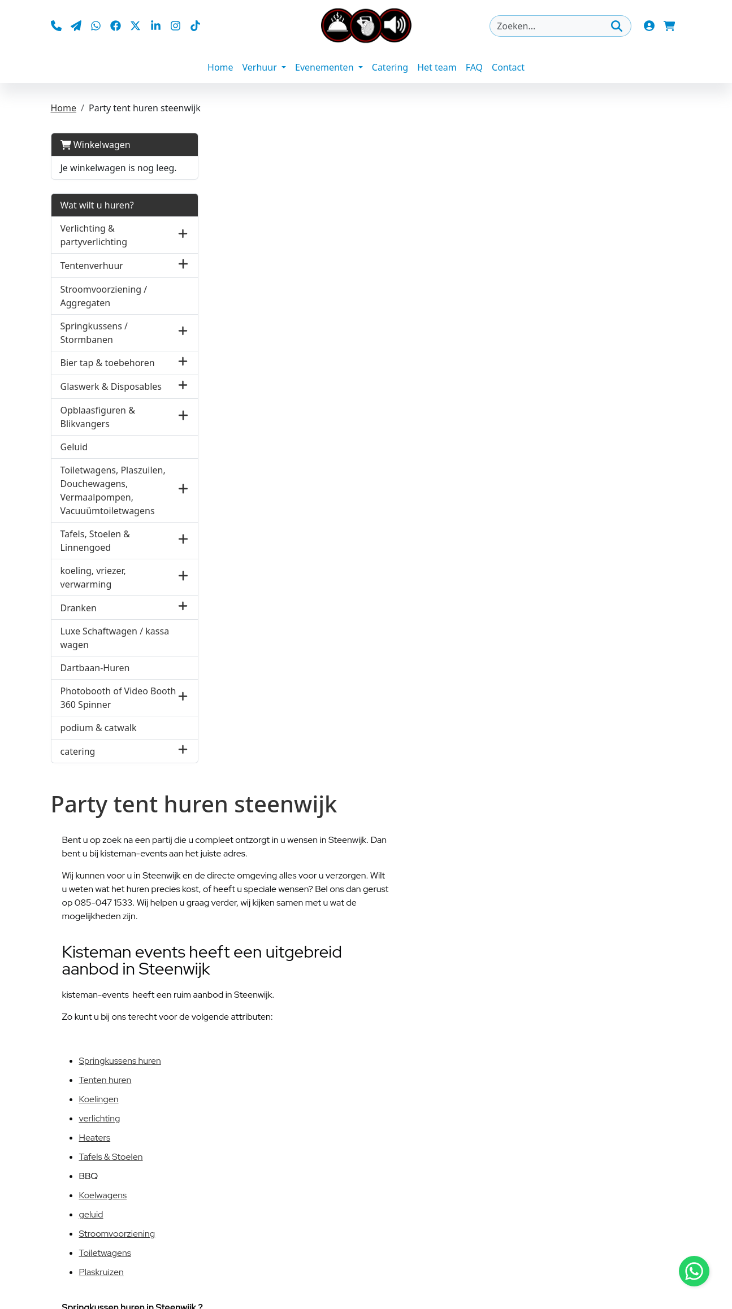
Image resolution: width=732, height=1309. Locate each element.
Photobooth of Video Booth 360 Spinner (118, 698)
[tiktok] (195, 25)
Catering (390, 68)
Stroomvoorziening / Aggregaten (104, 296)
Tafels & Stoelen (111, 1157)
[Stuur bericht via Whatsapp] (694, 1271)
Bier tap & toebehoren (107, 362)
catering (78, 751)
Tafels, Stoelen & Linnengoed (95, 541)
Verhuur (260, 68)
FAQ (474, 68)
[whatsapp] (95, 25)
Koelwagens (103, 1195)
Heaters (95, 1137)
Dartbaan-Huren (95, 668)
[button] (183, 235)
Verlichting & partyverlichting (94, 236)
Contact (508, 68)
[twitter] (136, 25)
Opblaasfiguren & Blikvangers (97, 417)
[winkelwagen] (670, 26)
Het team (437, 68)
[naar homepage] (366, 26)
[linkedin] (155, 25)
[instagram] (175, 25)
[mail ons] (76, 25)
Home (220, 68)
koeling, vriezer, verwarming (93, 577)
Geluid (74, 447)
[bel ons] (56, 25)
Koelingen (99, 1099)
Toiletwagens (105, 1253)
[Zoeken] (616, 26)
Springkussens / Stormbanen (94, 333)
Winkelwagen (95, 145)
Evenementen (325, 68)
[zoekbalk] (560, 26)
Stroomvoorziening (117, 1234)
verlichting (99, 1118)
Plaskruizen (101, 1272)
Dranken (78, 608)
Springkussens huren (120, 1061)
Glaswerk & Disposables (111, 386)
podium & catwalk (98, 727)
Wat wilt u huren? (97, 205)
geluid (91, 1214)
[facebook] (115, 25)
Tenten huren (105, 1080)
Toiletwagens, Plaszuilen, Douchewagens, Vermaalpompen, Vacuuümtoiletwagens (113, 490)
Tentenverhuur (91, 265)
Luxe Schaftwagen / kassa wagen (115, 638)
